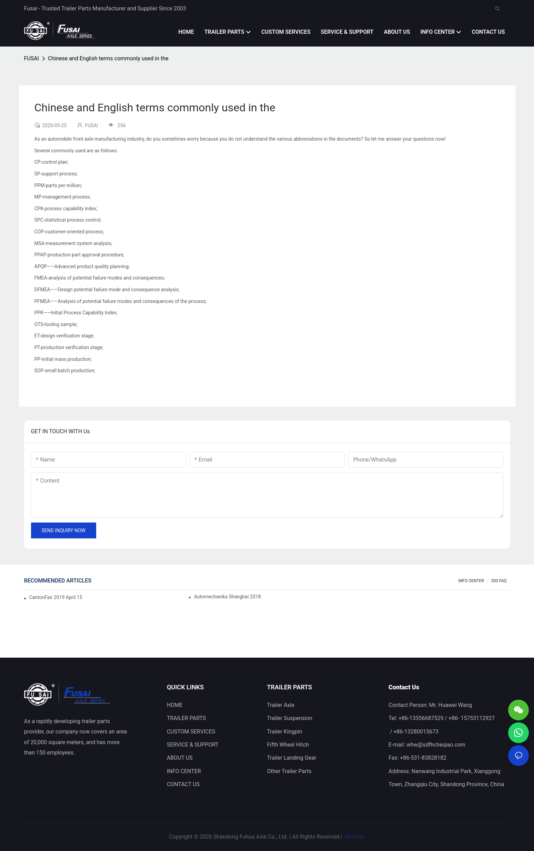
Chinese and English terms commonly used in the (108, 58)
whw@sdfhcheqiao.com (435, 744)
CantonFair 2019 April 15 (55, 597)
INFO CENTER (471, 580)
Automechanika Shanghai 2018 (227, 596)
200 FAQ (499, 580)
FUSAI (31, 58)
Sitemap (354, 836)
